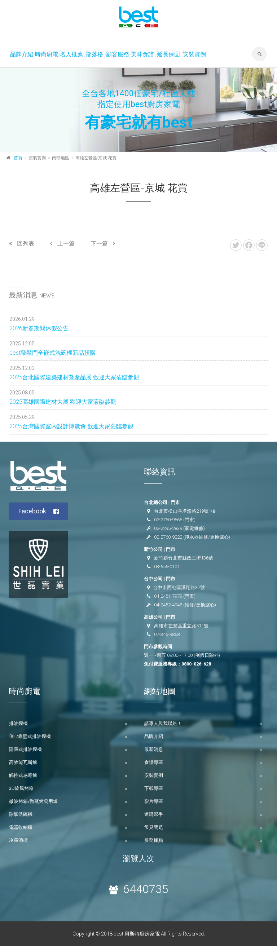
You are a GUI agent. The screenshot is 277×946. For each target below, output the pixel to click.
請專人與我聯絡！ (163, 723)
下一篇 (103, 243)
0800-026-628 (196, 664)
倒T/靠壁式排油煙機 (30, 736)
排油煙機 (18, 723)
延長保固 (168, 54)
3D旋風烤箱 (21, 788)
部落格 (94, 54)
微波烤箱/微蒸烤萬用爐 (33, 801)
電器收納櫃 (20, 827)
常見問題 (153, 827)
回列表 (21, 243)
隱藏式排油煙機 (25, 749)
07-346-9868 (167, 634)
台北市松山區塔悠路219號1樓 (185, 511)
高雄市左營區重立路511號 (181, 625)
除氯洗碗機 (20, 814)
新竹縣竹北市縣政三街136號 (183, 558)
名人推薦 (71, 54)
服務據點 (153, 840)
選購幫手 (153, 814)
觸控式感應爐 (23, 775)
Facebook (38, 511)
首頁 (18, 157)
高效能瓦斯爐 (23, 762)
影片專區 (153, 801)
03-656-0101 (167, 566)
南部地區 (60, 157)
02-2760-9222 (168, 537)
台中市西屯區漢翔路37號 (179, 587)
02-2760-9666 (168, 519)
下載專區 (153, 788)
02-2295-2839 (168, 528)
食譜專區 (153, 762)
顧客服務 (117, 54)
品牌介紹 (21, 54)
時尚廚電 (46, 54)
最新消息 (153, 749)
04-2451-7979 (168, 596)
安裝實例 (194, 54)
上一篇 (62, 243)
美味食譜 (142, 54)
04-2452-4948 (168, 604)
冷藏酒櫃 (18, 840)
